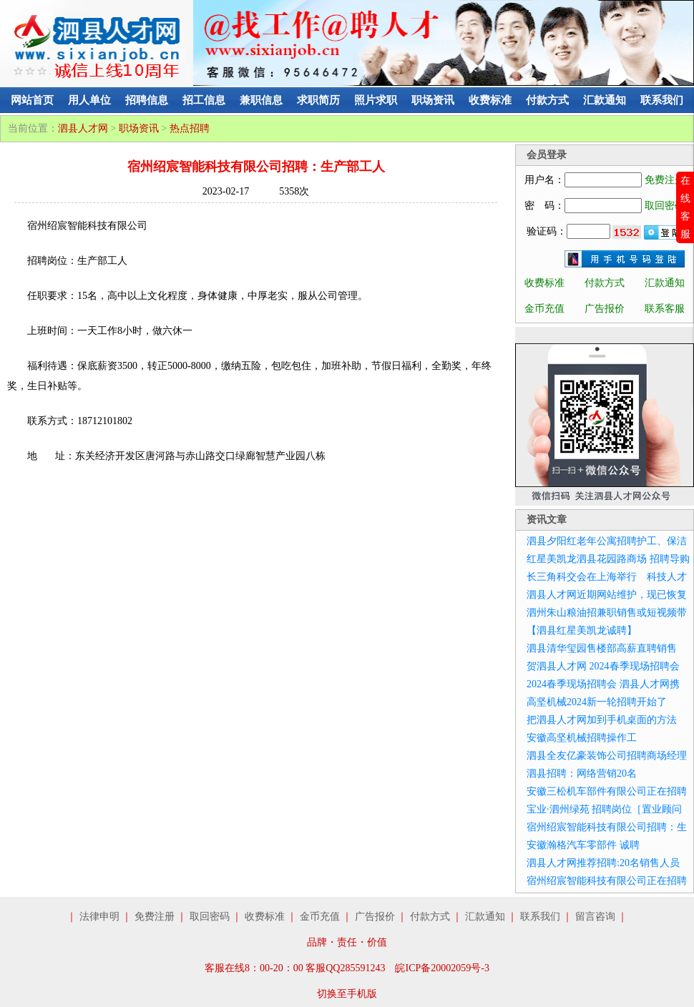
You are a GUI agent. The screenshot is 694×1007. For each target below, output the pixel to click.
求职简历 (318, 100)
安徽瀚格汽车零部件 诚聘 (583, 845)
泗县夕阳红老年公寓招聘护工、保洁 (607, 541)
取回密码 (665, 205)
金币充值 (544, 308)
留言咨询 (595, 916)
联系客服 (665, 308)
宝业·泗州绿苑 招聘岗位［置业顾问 (604, 809)
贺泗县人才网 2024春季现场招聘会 (603, 666)
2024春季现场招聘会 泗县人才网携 (603, 684)
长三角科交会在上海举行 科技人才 (607, 576)
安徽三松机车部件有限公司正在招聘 (607, 791)
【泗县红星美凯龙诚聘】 (582, 630)
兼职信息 (261, 100)
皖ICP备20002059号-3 (442, 968)
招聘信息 (146, 100)
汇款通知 (604, 100)
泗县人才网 (83, 128)
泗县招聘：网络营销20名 (582, 773)
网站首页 (32, 100)
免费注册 (665, 180)
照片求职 (375, 100)
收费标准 (490, 100)
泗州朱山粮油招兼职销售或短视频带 (607, 612)
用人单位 (89, 100)
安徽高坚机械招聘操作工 (582, 737)
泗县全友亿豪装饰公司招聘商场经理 (607, 755)
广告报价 (605, 308)
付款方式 (547, 100)
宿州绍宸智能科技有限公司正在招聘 (607, 880)
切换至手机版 (347, 993)
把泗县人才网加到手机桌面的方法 (602, 719)
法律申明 (99, 916)
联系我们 (661, 100)
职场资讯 (432, 100)
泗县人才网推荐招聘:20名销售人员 (603, 863)
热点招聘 (190, 128)
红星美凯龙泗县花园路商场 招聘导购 (608, 559)
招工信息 (203, 100)
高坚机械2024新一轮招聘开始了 (597, 702)
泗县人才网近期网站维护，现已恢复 (607, 594)
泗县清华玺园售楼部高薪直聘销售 (602, 648)
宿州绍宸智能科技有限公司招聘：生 (607, 827)
